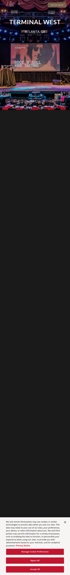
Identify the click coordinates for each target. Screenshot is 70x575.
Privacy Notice (23, 545)
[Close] (65, 522)
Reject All (34, 560)
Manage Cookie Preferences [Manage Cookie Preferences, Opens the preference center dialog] (35, 551)
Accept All (35, 569)
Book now (57, 5)
